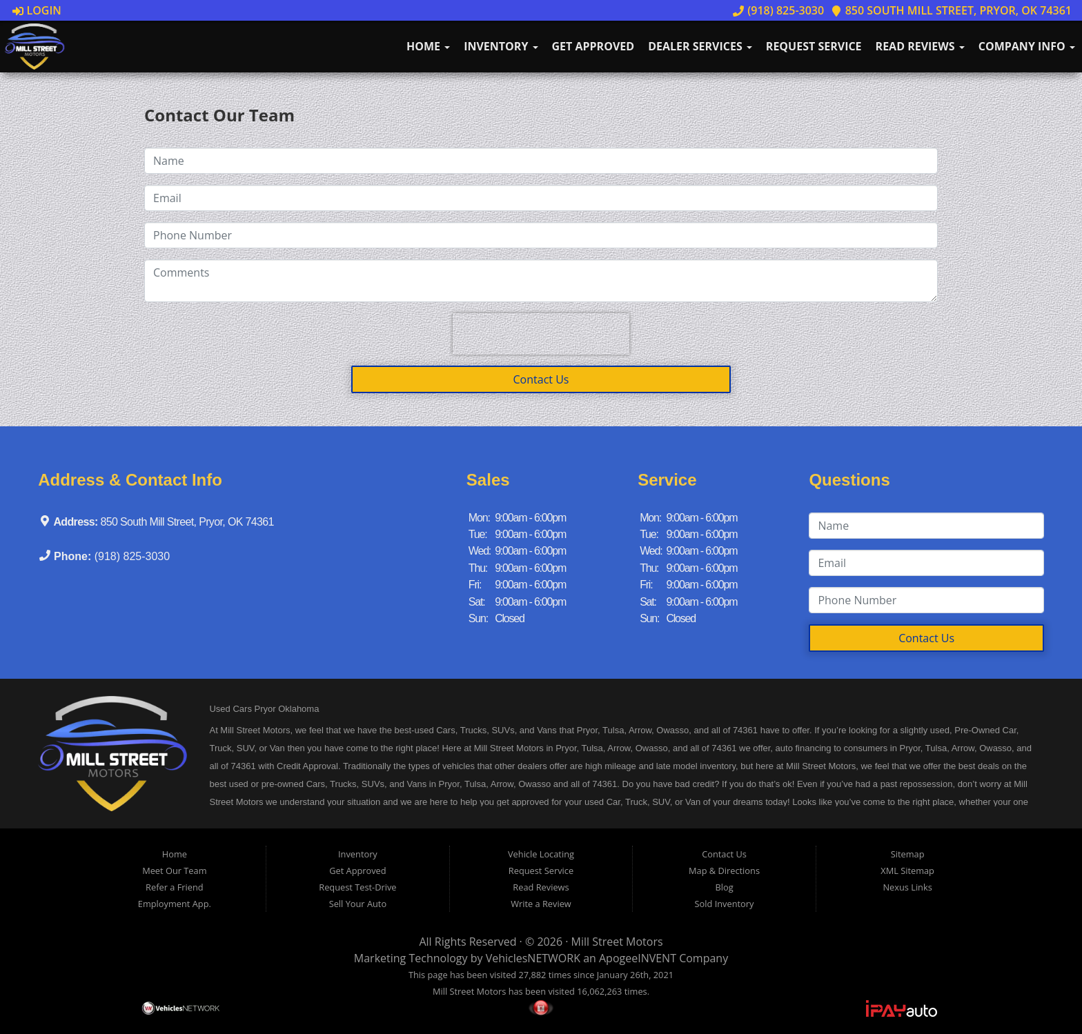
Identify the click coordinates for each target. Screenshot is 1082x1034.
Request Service (814, 46)
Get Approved (593, 46)
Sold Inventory (724, 903)
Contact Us (541, 379)
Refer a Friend (175, 887)
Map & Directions (724, 870)
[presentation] (541, 334)
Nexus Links (907, 887)
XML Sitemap (907, 870)
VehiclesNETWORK (533, 958)
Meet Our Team (174, 870)
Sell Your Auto (357, 903)
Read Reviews (920, 46)
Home (428, 46)
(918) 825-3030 (778, 10)
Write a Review (541, 903)
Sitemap (908, 854)
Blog (724, 887)
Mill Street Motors (617, 941)
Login (36, 10)
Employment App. (174, 903)
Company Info (1026, 46)
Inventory (501, 46)
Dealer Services (700, 46)
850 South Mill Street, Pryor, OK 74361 (951, 10)
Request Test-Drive (357, 887)
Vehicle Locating (541, 854)
